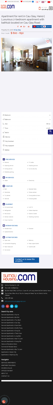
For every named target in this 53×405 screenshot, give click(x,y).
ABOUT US (4, 373)
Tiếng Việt (37, 26)
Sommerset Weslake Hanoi (9, 346)
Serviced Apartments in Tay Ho (10, 314)
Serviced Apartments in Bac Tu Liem (11, 349)
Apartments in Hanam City (8, 352)
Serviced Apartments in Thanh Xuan (11, 333)
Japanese (47, 26)
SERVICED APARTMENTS (8, 362)
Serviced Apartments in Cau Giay (10, 322)
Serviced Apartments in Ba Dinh (10, 317)
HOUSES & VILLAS (6, 368)
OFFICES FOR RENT (7, 370)
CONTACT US (5, 376)
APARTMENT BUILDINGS (8, 365)
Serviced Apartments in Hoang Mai (11, 341)
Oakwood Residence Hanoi (9, 344)
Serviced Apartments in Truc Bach (11, 320)
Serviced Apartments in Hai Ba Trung (11, 328)
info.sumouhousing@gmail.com (15, 301)
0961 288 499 (44, 9)
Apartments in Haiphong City (9, 354)
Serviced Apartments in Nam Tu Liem (12, 338)
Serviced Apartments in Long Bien (11, 336)
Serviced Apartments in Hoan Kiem (11, 325)
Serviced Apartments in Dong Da (10, 330)
